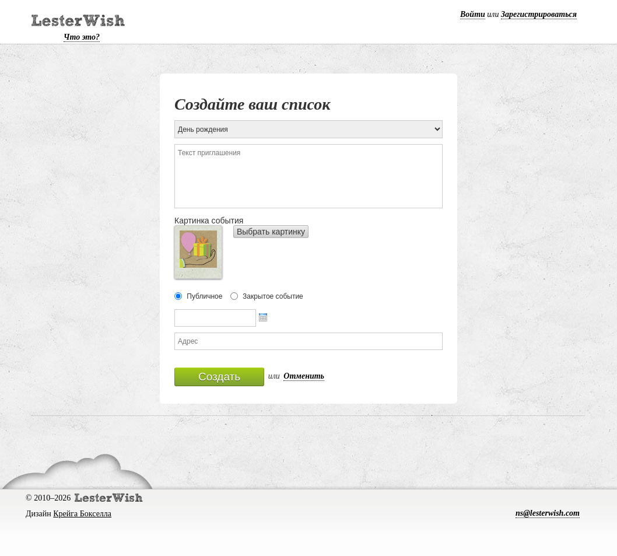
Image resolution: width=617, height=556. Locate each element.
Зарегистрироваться (539, 14)
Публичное (204, 296)
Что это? (82, 37)
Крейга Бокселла (82, 513)
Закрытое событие (273, 296)
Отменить (303, 376)
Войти (472, 14)
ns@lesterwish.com (548, 513)
